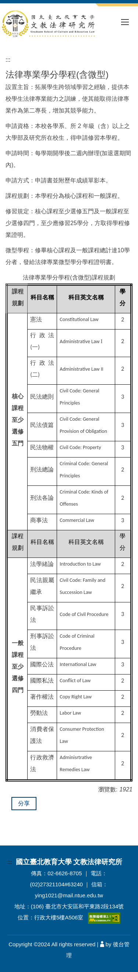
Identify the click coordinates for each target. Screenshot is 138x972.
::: (8, 60)
